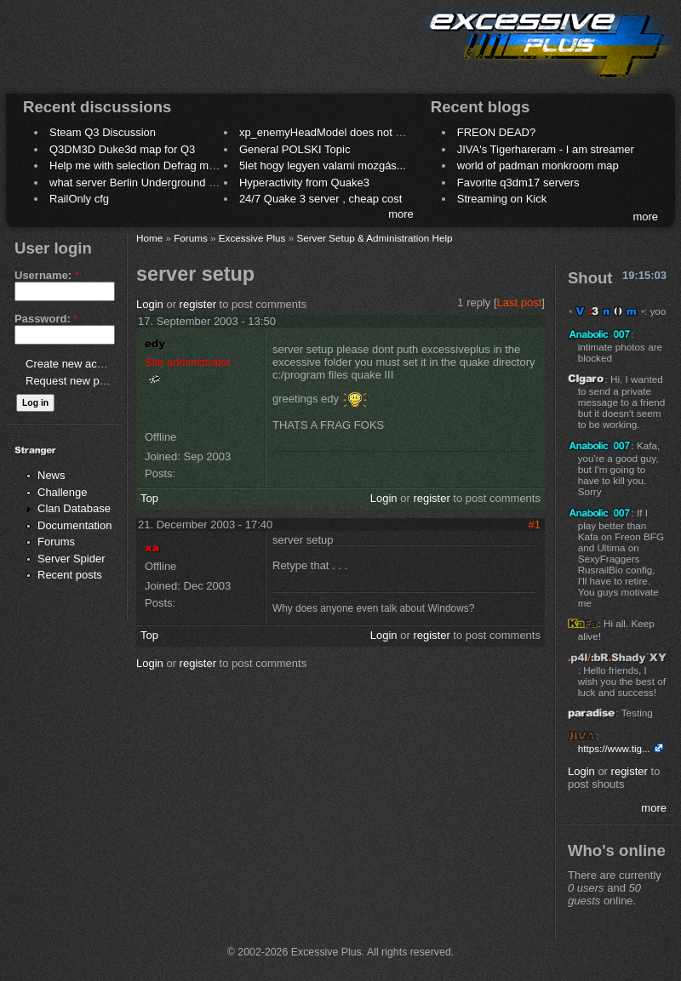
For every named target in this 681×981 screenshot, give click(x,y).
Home (149, 237)
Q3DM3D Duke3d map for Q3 (122, 149)
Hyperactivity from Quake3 (304, 182)
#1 (535, 524)
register (198, 304)
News (51, 475)
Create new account (75, 363)
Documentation (74, 525)
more (401, 214)
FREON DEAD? (496, 132)
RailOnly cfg (79, 198)
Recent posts (69, 574)
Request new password (83, 380)
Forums (56, 541)
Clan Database (74, 508)
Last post (519, 302)
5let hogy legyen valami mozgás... (322, 165)
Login (149, 304)
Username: (46, 275)
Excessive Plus (252, 237)
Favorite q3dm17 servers (518, 182)
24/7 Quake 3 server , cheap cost (321, 198)
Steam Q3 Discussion (102, 132)
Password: (45, 318)
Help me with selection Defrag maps (137, 165)
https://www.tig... (614, 748)
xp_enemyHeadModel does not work (329, 132)
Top (149, 498)
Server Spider (71, 558)
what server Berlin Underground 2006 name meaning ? (184, 182)
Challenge (62, 492)
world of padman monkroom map (538, 165)
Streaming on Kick (502, 198)
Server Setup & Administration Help (374, 237)
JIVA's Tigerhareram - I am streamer (545, 149)
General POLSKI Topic (295, 149)
